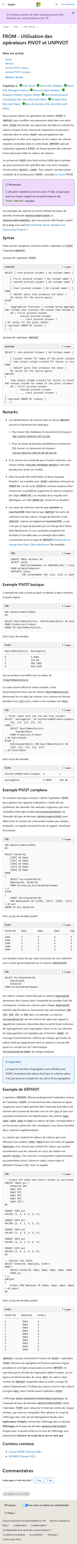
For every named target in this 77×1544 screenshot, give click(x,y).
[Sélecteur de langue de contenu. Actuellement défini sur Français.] (10, 1505)
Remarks (9, 63)
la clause (60, 174)
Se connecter (67, 4)
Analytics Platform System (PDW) (21, 94)
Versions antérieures (60, 1520)
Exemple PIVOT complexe (17, 72)
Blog (5, 1525)
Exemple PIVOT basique (17, 67)
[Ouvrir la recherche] (56, 4)
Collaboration (20, 1525)
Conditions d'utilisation (14, 1534)
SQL (16, 26)
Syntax (8, 59)
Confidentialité (38, 1525)
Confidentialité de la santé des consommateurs (26, 1530)
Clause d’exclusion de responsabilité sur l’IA (24, 1520)
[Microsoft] (38, 4)
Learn (6, 26)
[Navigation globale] (3, 4)
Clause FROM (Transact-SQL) (25, 1451)
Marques (52, 1534)
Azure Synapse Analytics (47, 90)
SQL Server (29, 26)
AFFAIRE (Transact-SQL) (22, 1456)
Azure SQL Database (51, 85)
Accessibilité (35, 1534)
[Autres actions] (71, 26)
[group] (38, 301)
